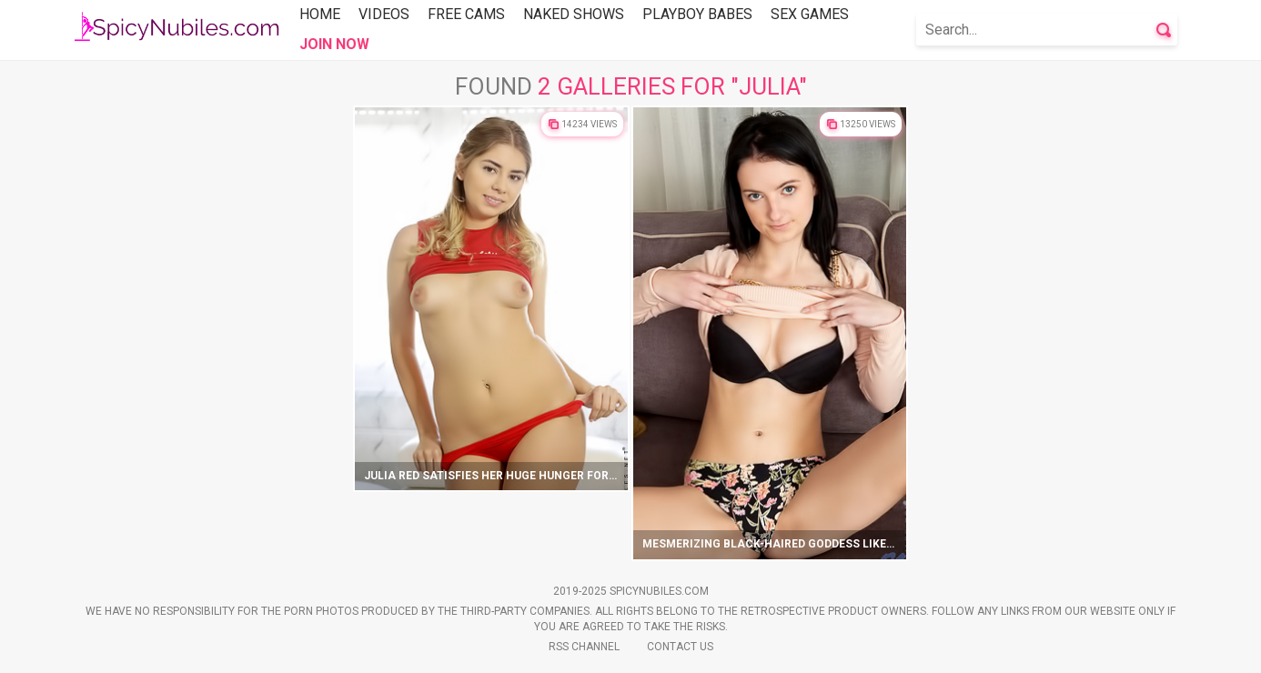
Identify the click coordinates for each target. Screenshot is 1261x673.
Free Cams (466, 14)
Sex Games (810, 14)
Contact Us (680, 646)
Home (319, 14)
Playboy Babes (697, 14)
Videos (383, 14)
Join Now (334, 44)
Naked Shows (573, 14)
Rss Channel (584, 646)
